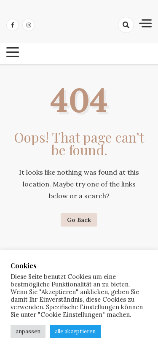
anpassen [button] (28, 331)
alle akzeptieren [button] (75, 331)
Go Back (79, 220)
